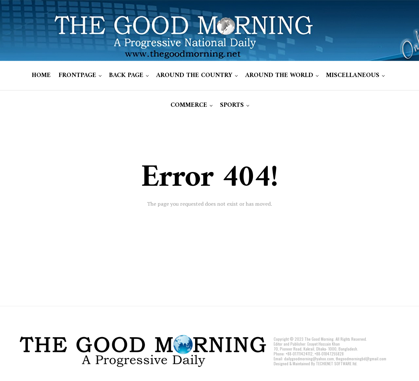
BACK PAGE (126, 75)
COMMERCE (189, 105)
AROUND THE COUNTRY (194, 75)
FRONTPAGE (77, 75)
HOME (41, 75)
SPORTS (232, 105)
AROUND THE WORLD (279, 75)
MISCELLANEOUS (352, 75)
